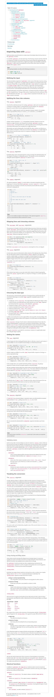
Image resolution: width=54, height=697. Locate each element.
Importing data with (16, 10)
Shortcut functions (15, 40)
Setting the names (15, 25)
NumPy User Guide (22, 3)
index (36, 5)
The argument (19, 14)
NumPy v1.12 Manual (12, 3)
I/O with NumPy (39, 3)
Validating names (17, 29)
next (40, 5)
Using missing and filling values (20, 33)
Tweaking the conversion (16, 31)
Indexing (9, 48)
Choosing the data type (16, 23)
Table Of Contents (12, 8)
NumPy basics (31, 3)
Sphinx (14, 695)
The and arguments (24, 20)
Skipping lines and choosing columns (19, 19)
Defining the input (15, 11)
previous (44, 5)
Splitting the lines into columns (18, 13)
